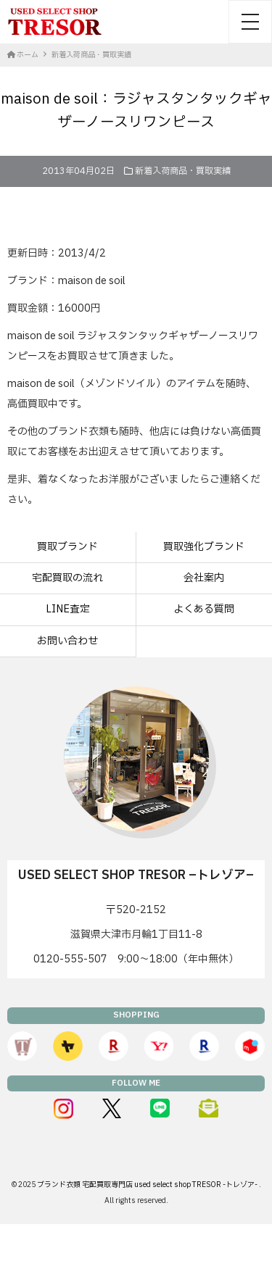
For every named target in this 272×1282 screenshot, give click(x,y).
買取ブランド (67, 546)
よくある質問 (203, 609)
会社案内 (204, 578)
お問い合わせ (67, 641)
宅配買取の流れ (67, 578)
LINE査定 (68, 609)
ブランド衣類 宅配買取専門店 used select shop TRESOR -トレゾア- (148, 1184)
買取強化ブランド (203, 546)
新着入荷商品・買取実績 (183, 171)
